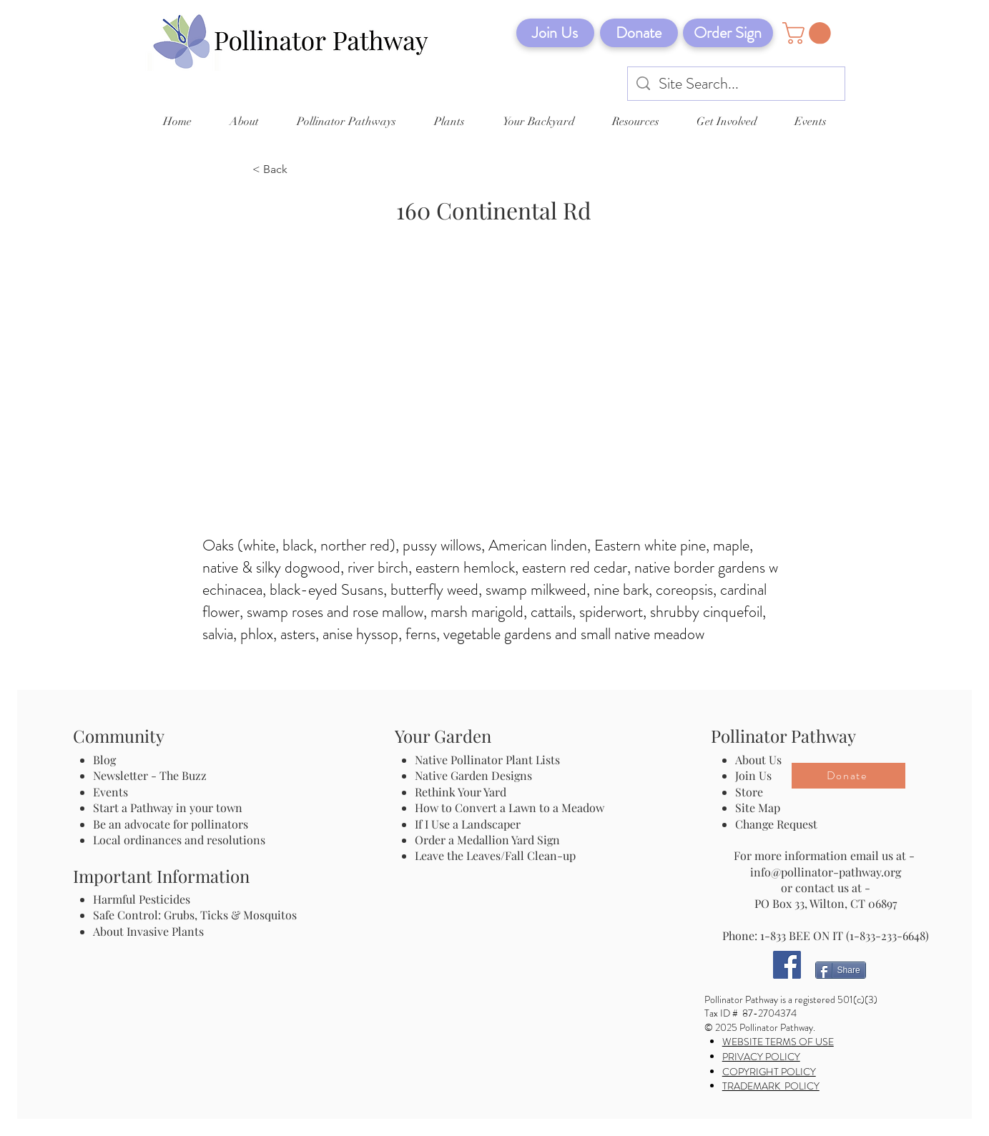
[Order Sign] (728, 33)
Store (749, 791)
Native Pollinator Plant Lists (487, 759)
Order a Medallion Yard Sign (487, 839)
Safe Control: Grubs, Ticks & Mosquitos (195, 914)
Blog (107, 759)
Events (110, 791)
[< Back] (299, 170)
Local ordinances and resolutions (179, 839)
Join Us (753, 775)
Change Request (776, 823)
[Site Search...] (736, 84)
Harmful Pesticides (141, 899)
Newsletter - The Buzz (150, 775)
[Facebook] (787, 965)
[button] (809, 33)
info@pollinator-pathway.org (825, 871)
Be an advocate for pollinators (170, 823)
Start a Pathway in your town (167, 807)
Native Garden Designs (473, 775)
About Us (758, 759)
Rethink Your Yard (460, 791)
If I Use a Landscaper (468, 823)
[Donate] (639, 33)
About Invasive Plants (148, 931)
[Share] (840, 970)
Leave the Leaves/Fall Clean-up (495, 855)
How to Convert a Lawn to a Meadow (509, 807)
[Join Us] (555, 33)
